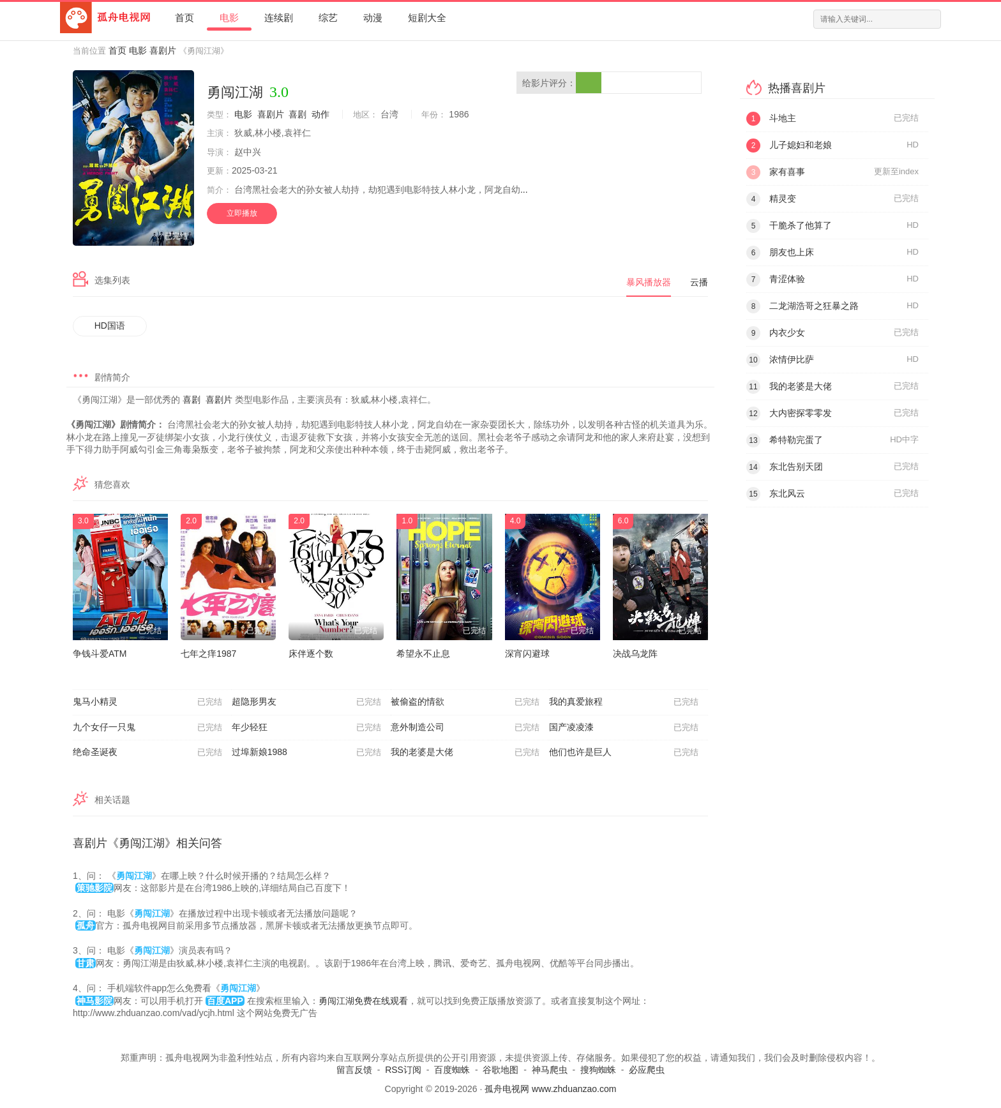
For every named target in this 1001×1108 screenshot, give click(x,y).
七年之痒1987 (208, 653)
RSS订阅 (403, 1070)
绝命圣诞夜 (147, 752)
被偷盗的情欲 (465, 702)
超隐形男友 (306, 702)
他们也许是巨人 (623, 752)
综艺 (328, 17)
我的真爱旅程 (623, 702)
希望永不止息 (423, 653)
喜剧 (297, 114)
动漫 (372, 17)
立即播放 (242, 213)
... (524, 189)
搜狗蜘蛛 (598, 1070)
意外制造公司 (465, 727)
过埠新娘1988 (306, 752)
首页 (184, 17)
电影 (229, 17)
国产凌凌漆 (623, 727)
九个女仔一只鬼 (147, 727)
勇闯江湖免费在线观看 (363, 1001)
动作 (320, 114)
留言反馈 (354, 1070)
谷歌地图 (500, 1070)
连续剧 (278, 17)
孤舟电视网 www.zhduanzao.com (550, 1089)
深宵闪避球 (527, 653)
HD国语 (109, 325)
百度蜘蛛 (452, 1070)
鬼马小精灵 (147, 702)
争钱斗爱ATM (100, 653)
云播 (699, 282)
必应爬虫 (647, 1070)
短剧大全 (427, 17)
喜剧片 (162, 50)
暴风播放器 (648, 282)
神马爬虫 (550, 1070)
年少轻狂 (306, 727)
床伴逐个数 (311, 653)
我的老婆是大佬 (465, 752)
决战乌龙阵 (635, 653)
